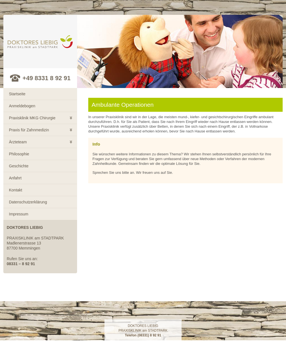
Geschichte (18, 166)
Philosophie (19, 154)
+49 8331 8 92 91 (47, 78)
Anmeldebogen (22, 106)
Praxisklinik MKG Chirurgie (32, 118)
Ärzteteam (18, 142)
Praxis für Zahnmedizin (29, 130)
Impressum (18, 214)
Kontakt (15, 190)
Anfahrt (15, 178)
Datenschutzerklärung (28, 202)
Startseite (17, 94)
